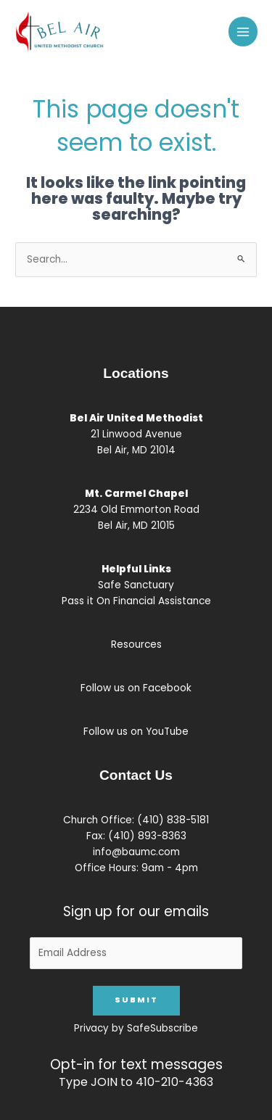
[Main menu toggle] (243, 31)
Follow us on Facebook (136, 688)
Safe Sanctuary (136, 585)
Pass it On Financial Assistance (136, 601)
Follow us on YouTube (136, 731)
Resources (136, 644)
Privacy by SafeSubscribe (136, 1028)
